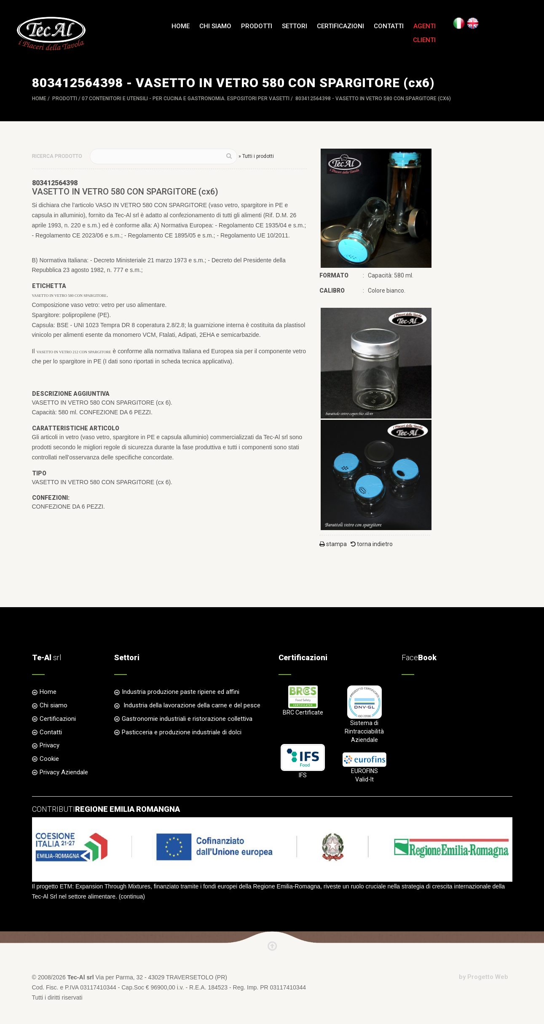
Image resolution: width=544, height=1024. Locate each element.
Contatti (389, 26)
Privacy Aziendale (64, 772)
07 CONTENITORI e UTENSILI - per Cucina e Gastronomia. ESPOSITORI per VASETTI (185, 98)
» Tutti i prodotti (256, 156)
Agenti (424, 26)
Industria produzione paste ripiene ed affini (180, 692)
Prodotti (64, 98)
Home (181, 26)
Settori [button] (294, 26)
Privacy (49, 745)
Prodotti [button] (256, 26)
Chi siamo (215, 26)
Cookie (49, 759)
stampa (333, 544)
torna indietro (372, 544)
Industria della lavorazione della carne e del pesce (191, 705)
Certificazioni (340, 26)
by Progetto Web (483, 977)
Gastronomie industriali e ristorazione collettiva (187, 719)
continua (132, 896)
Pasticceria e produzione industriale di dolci (181, 732)
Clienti (424, 40)
